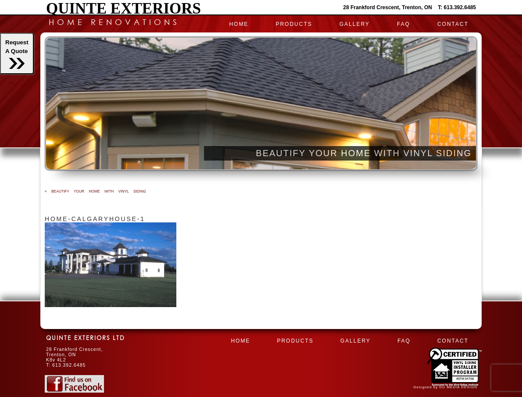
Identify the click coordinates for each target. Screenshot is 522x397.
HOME (238, 24)
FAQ (403, 24)
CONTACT (452, 24)
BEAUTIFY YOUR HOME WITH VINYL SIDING (95, 191)
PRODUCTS (293, 24)
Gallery (355, 24)
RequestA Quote (17, 54)
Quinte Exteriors (123, 8)
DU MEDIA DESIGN (458, 387)
